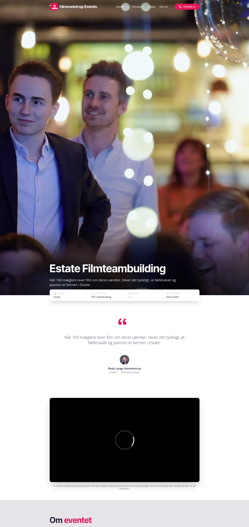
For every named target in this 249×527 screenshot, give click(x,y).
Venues (138, 7)
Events (122, 7)
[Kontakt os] (187, 7)
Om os (164, 7)
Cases (152, 7)
